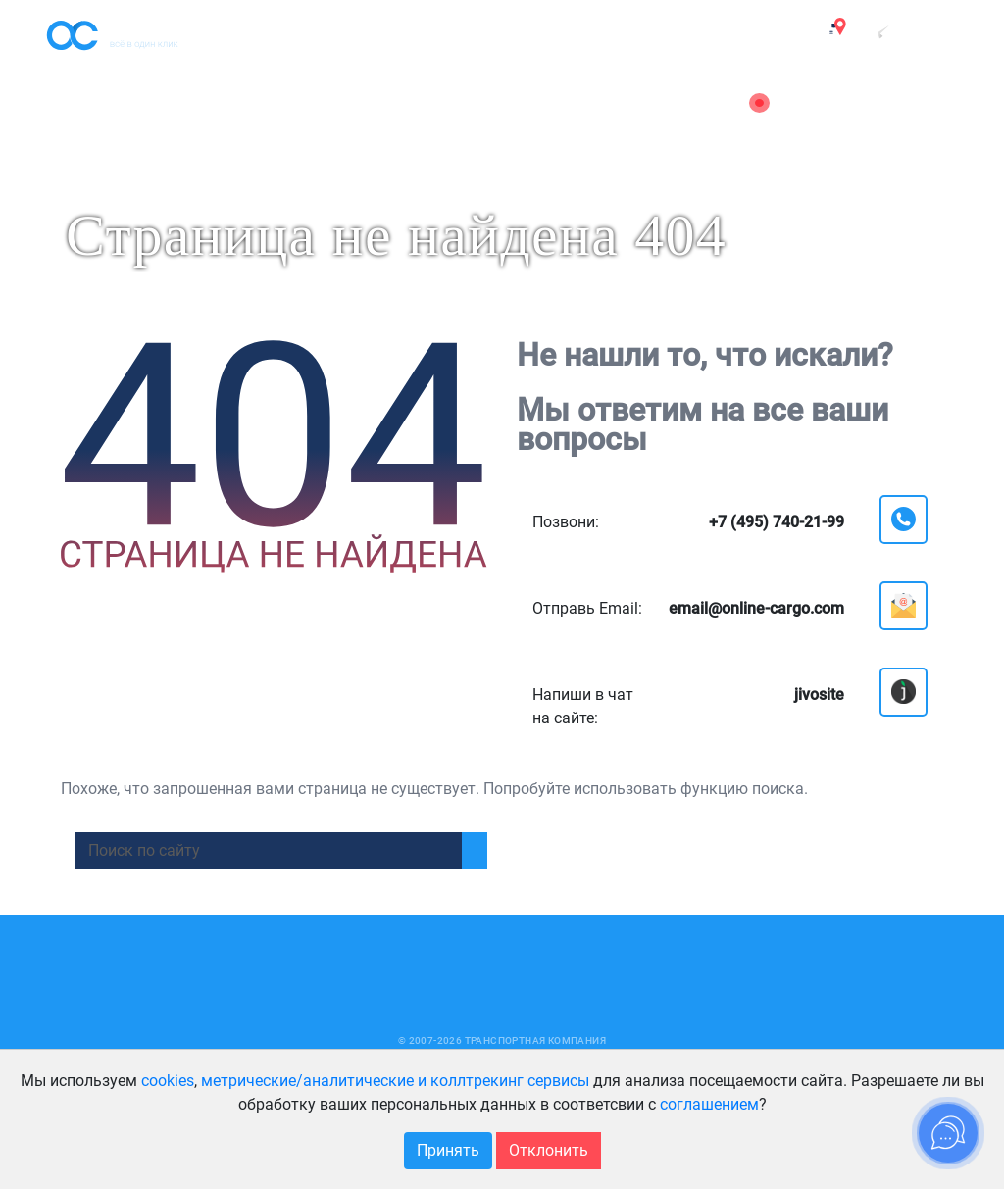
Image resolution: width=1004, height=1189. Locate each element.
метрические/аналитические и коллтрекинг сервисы (395, 1080)
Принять (448, 1150)
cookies (167, 1080)
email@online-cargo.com (872, 103)
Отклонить (548, 1150)
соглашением (709, 1104)
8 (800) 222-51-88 (896, 123)
